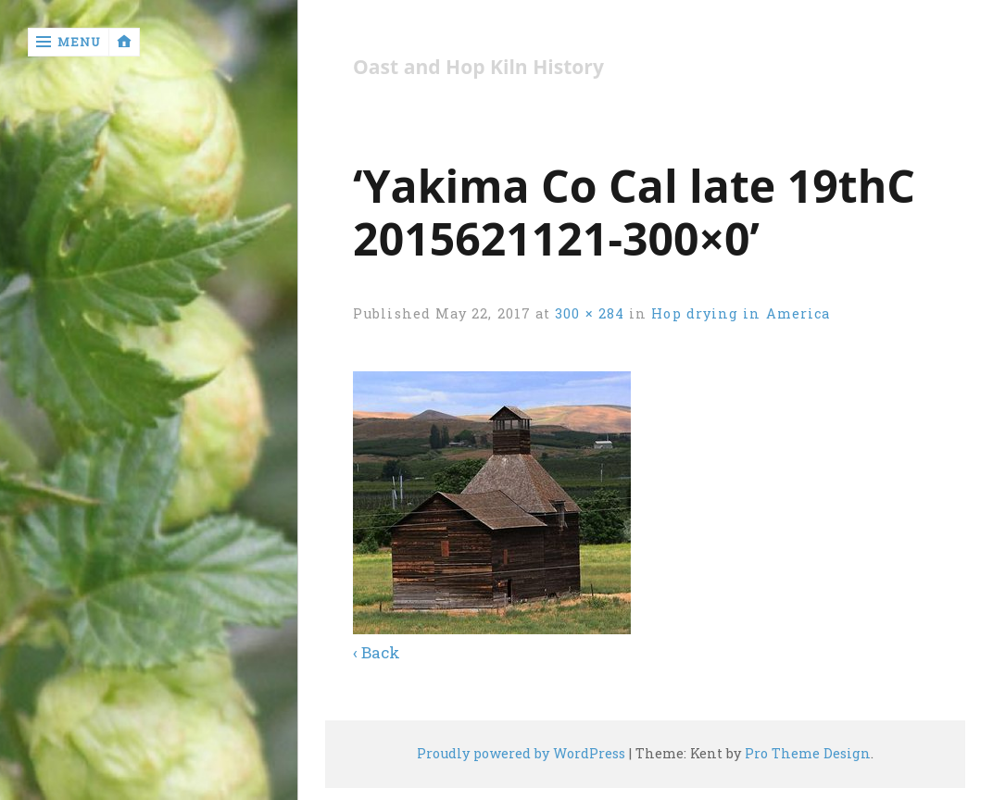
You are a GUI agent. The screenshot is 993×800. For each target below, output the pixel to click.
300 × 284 (589, 313)
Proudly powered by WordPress (521, 753)
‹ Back (376, 652)
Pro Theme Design (808, 753)
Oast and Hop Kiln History (478, 67)
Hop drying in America (740, 313)
